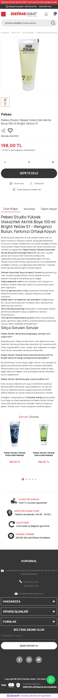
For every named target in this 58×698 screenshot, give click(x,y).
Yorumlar (29, 209)
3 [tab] (29, 479)
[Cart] (54, 14)
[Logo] (24, 14)
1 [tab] (23, 479)
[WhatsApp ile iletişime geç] (51, 679)
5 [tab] (35, 479)
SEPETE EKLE (29, 173)
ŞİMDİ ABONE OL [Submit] (29, 645)
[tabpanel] (14, 446)
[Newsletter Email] (29, 636)
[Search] (29, 23)
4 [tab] (32, 479)
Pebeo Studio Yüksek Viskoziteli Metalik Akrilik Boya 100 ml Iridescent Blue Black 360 (14, 454)
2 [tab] (26, 479)
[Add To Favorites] (10, 130)
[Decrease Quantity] (5, 162)
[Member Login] (46, 14)
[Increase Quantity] (53, 162)
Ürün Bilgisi (10, 209)
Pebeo (6, 114)
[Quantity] (29, 162)
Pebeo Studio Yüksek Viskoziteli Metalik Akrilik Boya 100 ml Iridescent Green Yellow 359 (43, 454)
